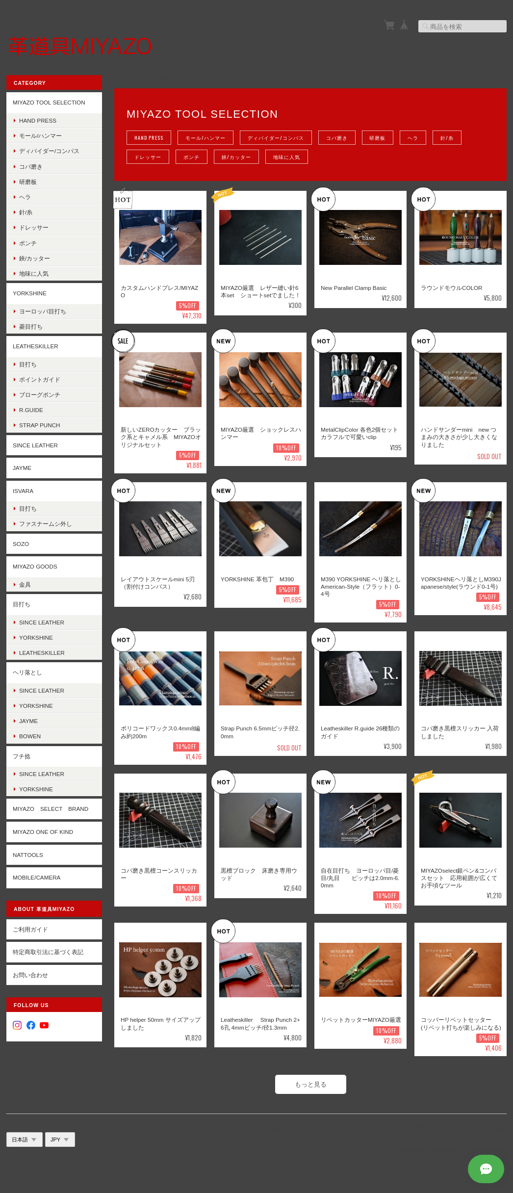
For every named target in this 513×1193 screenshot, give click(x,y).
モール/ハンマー (205, 137)
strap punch (39, 425)
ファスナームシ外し (45, 523)
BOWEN (30, 736)
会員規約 (496, 1128)
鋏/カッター (236, 156)
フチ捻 (21, 755)
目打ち (28, 364)
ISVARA (23, 491)
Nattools (28, 854)
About (298, 45)
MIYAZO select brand (50, 808)
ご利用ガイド (30, 929)
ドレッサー (147, 156)
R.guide (31, 410)
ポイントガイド (39, 379)
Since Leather (41, 622)
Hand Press (148, 137)
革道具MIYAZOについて (288, 1128)
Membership (416, 45)
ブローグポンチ (39, 394)
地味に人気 (286, 156)
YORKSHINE (30, 293)
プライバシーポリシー (360, 1128)
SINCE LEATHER (35, 445)
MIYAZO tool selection (49, 102)
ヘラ (413, 137)
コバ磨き (336, 137)
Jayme (28, 721)
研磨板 (377, 137)
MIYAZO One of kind (43, 832)
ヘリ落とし (27, 672)
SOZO (21, 544)
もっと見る (311, 1084)
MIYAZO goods (35, 566)
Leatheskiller (42, 652)
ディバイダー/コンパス (275, 137)
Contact (478, 45)
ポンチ (191, 156)
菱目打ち (31, 326)
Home (251, 45)
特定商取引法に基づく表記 (48, 952)
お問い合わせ (30, 975)
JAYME (22, 468)
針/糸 (447, 137)
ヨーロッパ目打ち (42, 311)
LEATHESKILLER (35, 346)
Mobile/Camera (36, 877)
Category (353, 45)
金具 (25, 584)
